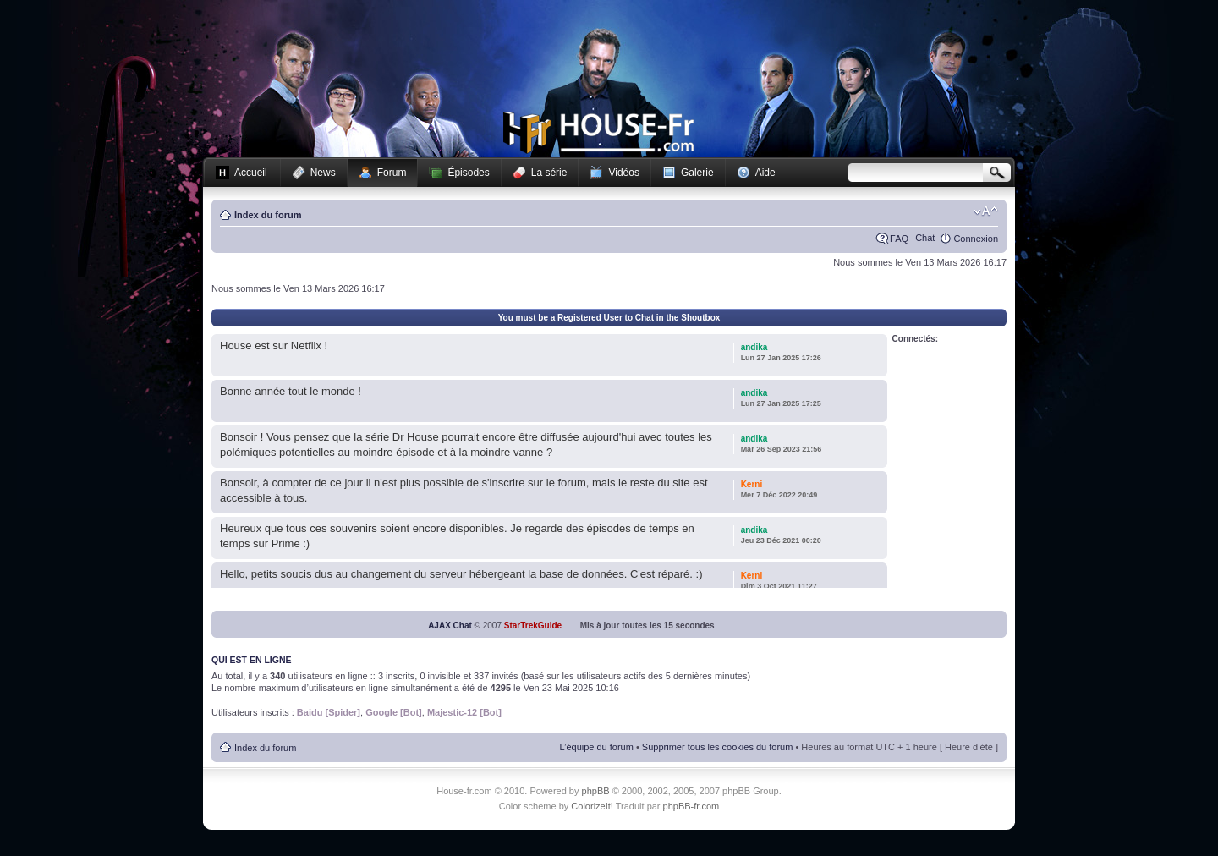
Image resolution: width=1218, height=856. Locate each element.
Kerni (752, 484)
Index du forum (267, 215)
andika (754, 347)
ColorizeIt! (592, 806)
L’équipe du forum (596, 747)
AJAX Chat (450, 625)
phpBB (596, 791)
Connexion (975, 238)
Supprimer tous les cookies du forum (717, 747)
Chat (925, 238)
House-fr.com (598, 133)
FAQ (899, 238)
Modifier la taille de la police (986, 211)
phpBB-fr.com (691, 806)
